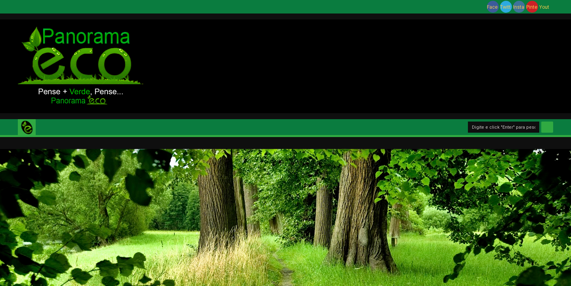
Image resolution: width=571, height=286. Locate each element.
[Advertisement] (361, 65)
